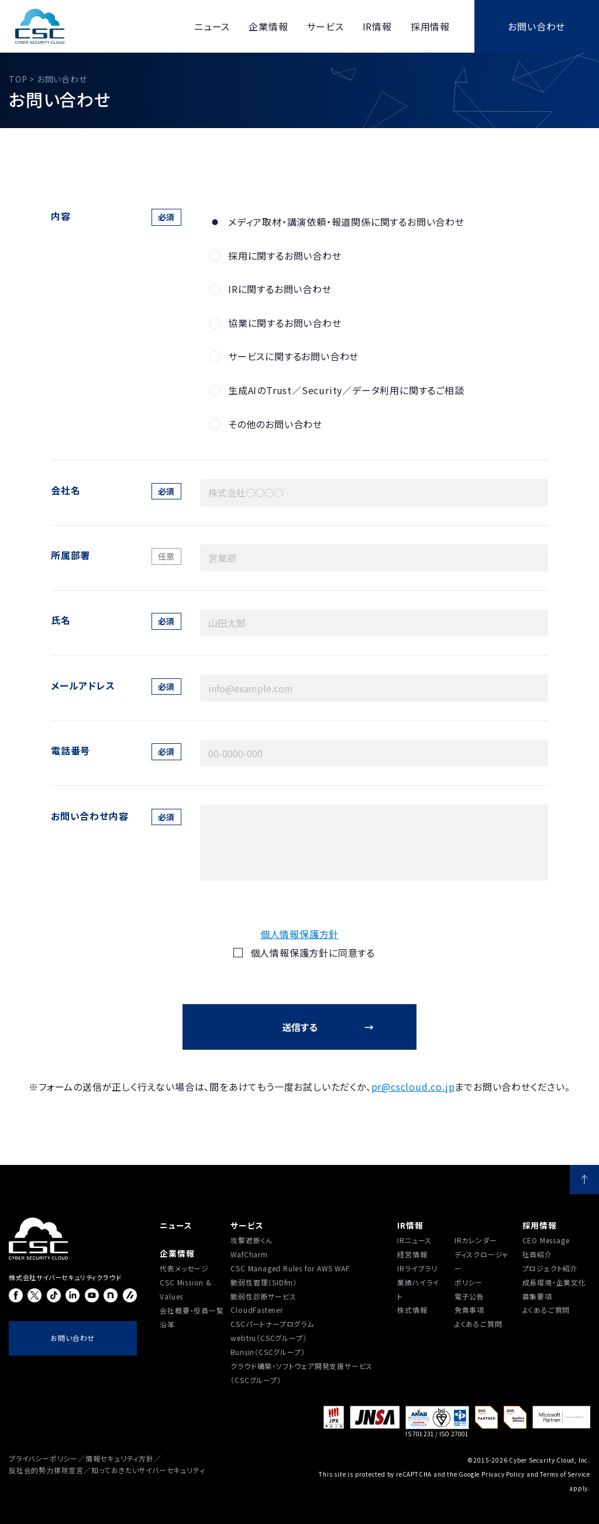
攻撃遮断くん (251, 1240)
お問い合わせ (536, 26)
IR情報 (410, 1225)
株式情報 (412, 1310)
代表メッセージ (184, 1268)
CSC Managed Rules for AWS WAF (289, 1268)
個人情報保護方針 (299, 934)
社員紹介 (537, 1254)
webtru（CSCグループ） (268, 1338)
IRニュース (414, 1240)
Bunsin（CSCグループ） (267, 1352)
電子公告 (469, 1296)
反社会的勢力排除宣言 (46, 1470)
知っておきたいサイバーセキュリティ (148, 1470)
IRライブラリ (417, 1268)
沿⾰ (167, 1324)
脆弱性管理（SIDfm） (263, 1282)
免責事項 (469, 1310)
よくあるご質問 (478, 1324)
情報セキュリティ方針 (119, 1458)
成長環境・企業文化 (554, 1282)
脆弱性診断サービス (263, 1296)
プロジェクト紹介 (550, 1268)
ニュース (176, 1225)
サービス (246, 1225)
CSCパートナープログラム (272, 1324)
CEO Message (546, 1240)
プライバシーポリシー (43, 1458)
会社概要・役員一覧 (191, 1310)
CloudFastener (256, 1310)
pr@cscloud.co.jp (413, 1087)
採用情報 (539, 1225)
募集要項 (537, 1296)
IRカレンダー (476, 1240)
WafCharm (248, 1254)
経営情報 (412, 1254)
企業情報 (177, 1253)
